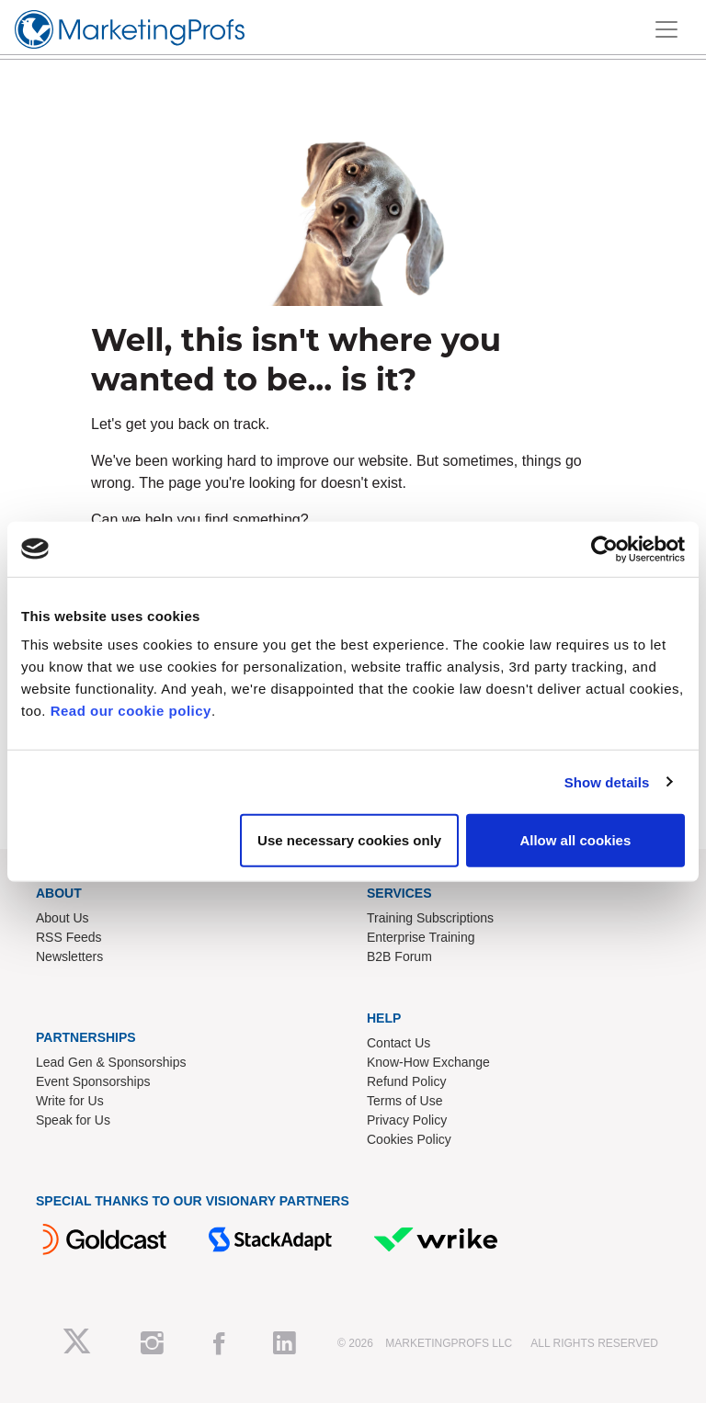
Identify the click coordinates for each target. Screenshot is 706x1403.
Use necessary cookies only (349, 840)
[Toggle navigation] (666, 29)
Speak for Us (73, 1120)
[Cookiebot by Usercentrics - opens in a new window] (604, 548)
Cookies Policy (409, 1139)
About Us (62, 918)
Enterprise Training (421, 937)
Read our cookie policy (131, 710)
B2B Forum (399, 956)
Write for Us (70, 1100)
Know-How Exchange (428, 1062)
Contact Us (398, 1042)
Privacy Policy (407, 1120)
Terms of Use (404, 1100)
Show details (607, 781)
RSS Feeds (69, 937)
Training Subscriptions (430, 918)
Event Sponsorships (93, 1081)
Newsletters (69, 956)
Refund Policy (406, 1081)
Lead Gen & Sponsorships (111, 1062)
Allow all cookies (575, 840)
